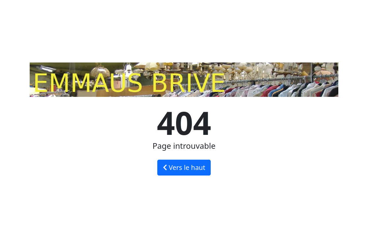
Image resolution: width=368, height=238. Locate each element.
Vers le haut (184, 167)
